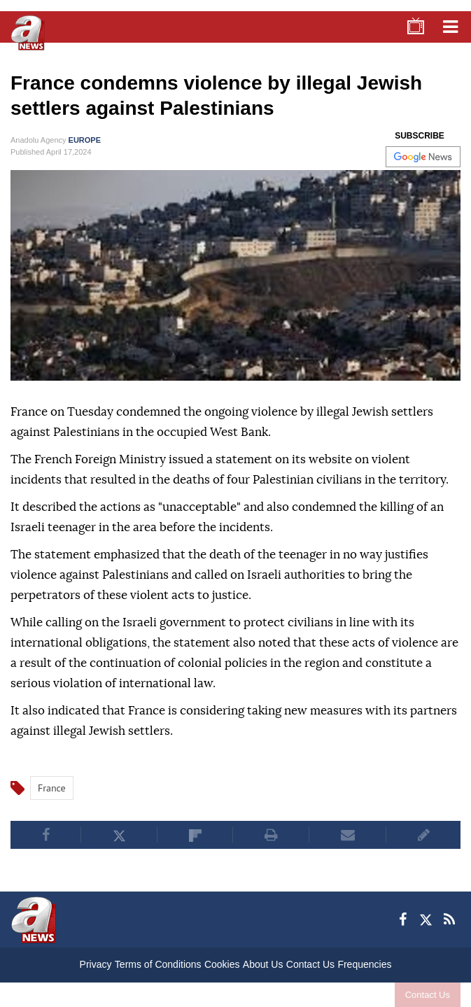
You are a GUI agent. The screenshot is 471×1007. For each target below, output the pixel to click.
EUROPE (85, 140)
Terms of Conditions (158, 964)
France (52, 788)
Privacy (96, 964)
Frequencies (364, 964)
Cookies (222, 964)
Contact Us (427, 995)
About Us (263, 964)
